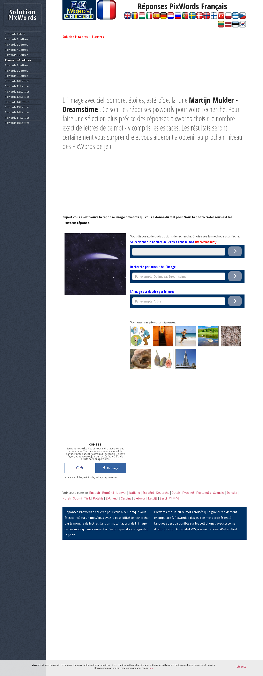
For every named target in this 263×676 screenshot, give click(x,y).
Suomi (77, 498)
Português (203, 492)
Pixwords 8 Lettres (16, 70)
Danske (232, 492)
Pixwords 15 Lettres (17, 107)
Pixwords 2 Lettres (16, 39)
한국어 (174, 498)
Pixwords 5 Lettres (16, 55)
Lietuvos (140, 498)
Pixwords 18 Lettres (17, 122)
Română (108, 492)
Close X (241, 666)
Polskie (98, 498)
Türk (87, 498)
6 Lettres (97, 36)
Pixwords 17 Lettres (17, 117)
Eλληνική (112, 498)
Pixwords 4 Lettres (16, 49)
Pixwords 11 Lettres (17, 86)
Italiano (134, 492)
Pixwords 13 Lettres (17, 96)
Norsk (66, 498)
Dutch (176, 492)
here (151, 668)
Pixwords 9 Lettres (16, 75)
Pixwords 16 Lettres (17, 112)
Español (148, 492)
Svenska (219, 492)
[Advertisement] (154, 66)
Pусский (188, 492)
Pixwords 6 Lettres (18, 60)
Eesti (163, 498)
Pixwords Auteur (15, 34)
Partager (111, 467)
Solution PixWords (75, 36)
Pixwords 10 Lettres (17, 81)
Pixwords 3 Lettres (16, 44)
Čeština (126, 498)
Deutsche (162, 492)
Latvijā (152, 498)
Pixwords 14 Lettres (17, 102)
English (94, 492)
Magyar (121, 492)
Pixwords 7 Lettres (16, 65)
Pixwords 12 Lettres (17, 91)
